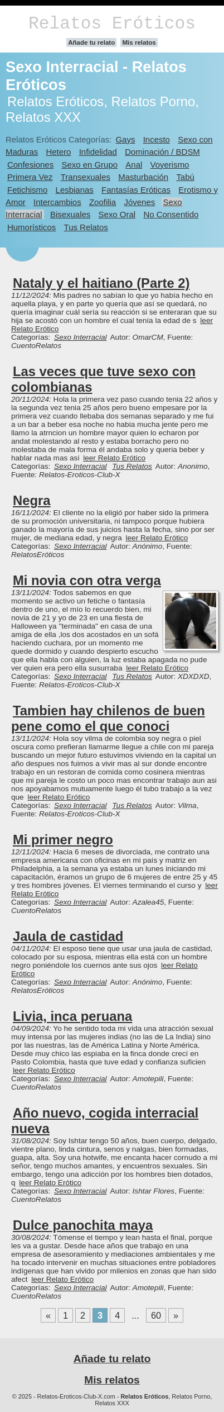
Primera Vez (29, 177)
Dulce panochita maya (83, 1225)
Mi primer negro (63, 839)
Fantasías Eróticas (136, 189)
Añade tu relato (91, 42)
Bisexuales (70, 214)
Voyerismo (169, 164)
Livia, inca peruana (72, 1016)
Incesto (156, 139)
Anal (133, 164)
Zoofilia (102, 202)
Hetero (58, 151)
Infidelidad (98, 151)
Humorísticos (31, 227)
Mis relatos (138, 42)
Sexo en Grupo (89, 164)
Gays (125, 139)
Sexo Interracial (80, 337)
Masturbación (143, 177)
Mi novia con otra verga (87, 580)
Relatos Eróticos (112, 24)
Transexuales (85, 177)
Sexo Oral (117, 214)
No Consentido (170, 214)
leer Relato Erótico (114, 458)
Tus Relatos (86, 227)
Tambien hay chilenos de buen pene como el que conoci (108, 718)
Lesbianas (75, 189)
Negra (31, 500)
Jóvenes (139, 202)
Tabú (185, 177)
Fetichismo (27, 189)
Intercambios (57, 202)
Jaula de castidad (68, 936)
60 (156, 1315)
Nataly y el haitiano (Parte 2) (101, 283)
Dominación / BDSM (162, 151)
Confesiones (30, 164)
